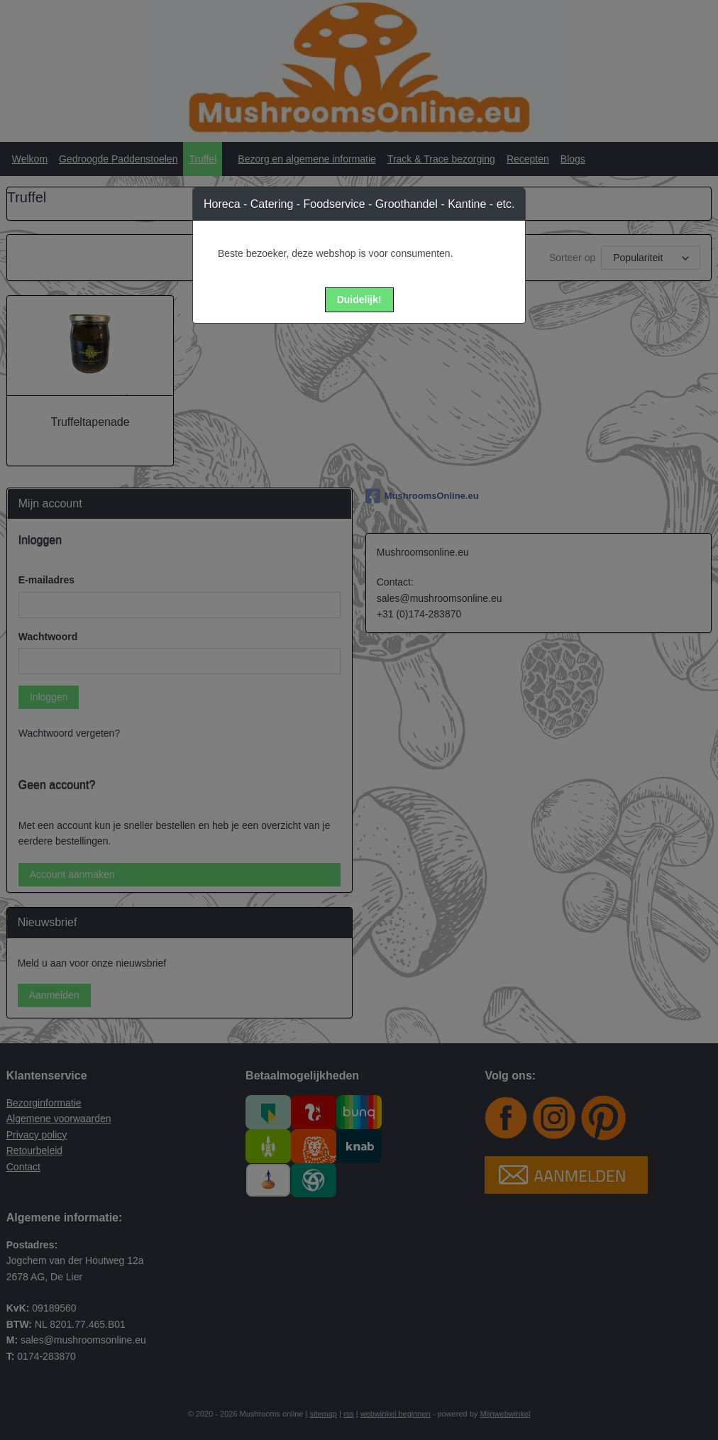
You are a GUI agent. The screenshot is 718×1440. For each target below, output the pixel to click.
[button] (359, 299)
